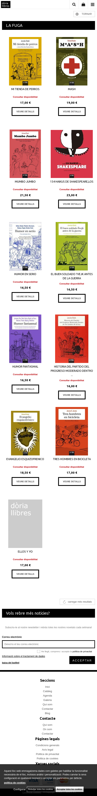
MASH (72, 89)
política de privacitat (82, 651)
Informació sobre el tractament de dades (23, 656)
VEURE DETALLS (25, 111)
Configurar (19, 789)
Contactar (47, 708)
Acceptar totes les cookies (69, 789)
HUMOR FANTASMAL (25, 366)
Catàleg (47, 691)
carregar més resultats (80, 601)
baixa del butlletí (10, 662)
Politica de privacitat (47, 754)
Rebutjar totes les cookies (40, 789)
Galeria (47, 700)
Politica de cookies (47, 758)
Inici (47, 686)
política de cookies (14, 782)
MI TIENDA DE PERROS (25, 89)
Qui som (47, 704)
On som (47, 729)
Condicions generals (47, 745)
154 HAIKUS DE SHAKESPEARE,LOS (71, 181)
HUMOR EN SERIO (25, 274)
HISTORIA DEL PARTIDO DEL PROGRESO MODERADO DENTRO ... (72, 371)
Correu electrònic (12, 637)
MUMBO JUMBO (25, 181)
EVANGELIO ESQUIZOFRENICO (25, 459)
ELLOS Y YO (25, 551)
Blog (47, 713)
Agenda (47, 695)
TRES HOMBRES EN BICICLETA (72, 459)
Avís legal (47, 749)
